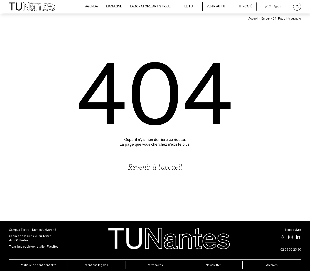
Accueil (253, 18)
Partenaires (155, 265)
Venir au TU (219, 6)
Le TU (191, 6)
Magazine (114, 6)
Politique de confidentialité (38, 265)
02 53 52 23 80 (290, 249)
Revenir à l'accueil (155, 167)
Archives (272, 265)
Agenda (91, 6)
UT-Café (245, 6)
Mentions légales (96, 265)
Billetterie (273, 6)
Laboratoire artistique (153, 6)
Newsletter (213, 265)
